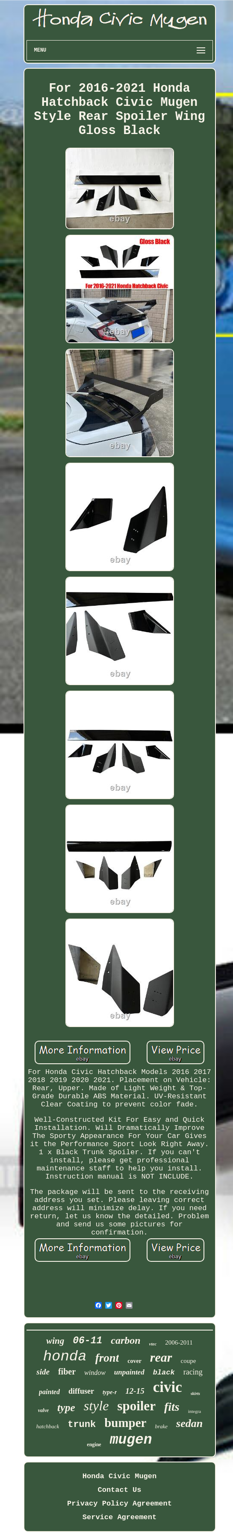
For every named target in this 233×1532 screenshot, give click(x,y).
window (95, 1372)
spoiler (136, 1405)
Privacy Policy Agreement (119, 1504)
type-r (110, 1392)
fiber (67, 1371)
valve (43, 1410)
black (164, 1373)
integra (194, 1411)
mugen (131, 1440)
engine (94, 1444)
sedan (189, 1423)
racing (193, 1372)
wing (55, 1341)
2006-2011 (178, 1342)
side (43, 1371)
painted (49, 1391)
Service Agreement (119, 1517)
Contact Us (119, 1490)
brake (161, 1426)
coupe (188, 1360)
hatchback (47, 1426)
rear (161, 1357)
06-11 (87, 1340)
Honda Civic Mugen (119, 1476)
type (66, 1407)
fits (172, 1406)
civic (167, 1387)
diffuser (81, 1391)
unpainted (129, 1372)
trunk (82, 1424)
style (96, 1405)
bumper (125, 1423)
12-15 (134, 1390)
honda (65, 1356)
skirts (195, 1393)
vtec (153, 1343)
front (107, 1357)
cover (134, 1361)
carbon (125, 1340)
